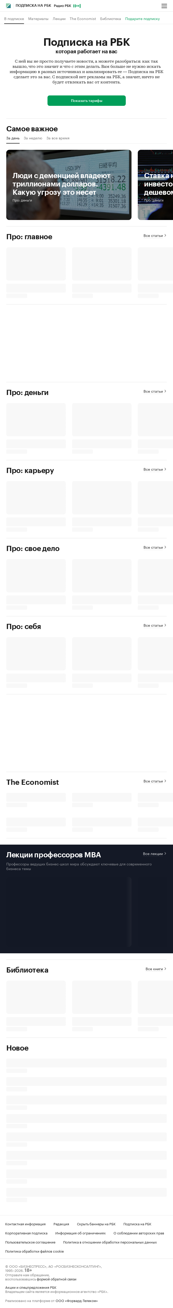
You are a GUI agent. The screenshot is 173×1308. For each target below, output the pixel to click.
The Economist (83, 18)
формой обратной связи (56, 1278)
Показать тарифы (86, 101)
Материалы (38, 18)
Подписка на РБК (137, 1223)
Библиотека (110, 18)
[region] (86, 139)
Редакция (61, 1223)
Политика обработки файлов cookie (34, 1250)
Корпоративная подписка (26, 1232)
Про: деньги (22, 200)
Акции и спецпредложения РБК (30, 1287)
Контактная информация (25, 1223)
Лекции (59, 18)
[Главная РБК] (8, 5)
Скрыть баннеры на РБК (96, 1223)
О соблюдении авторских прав (139, 1232)
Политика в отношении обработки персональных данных (110, 1241)
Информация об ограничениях (80, 1232)
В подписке (14, 18)
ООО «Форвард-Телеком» (77, 1300)
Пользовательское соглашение (30, 1241)
